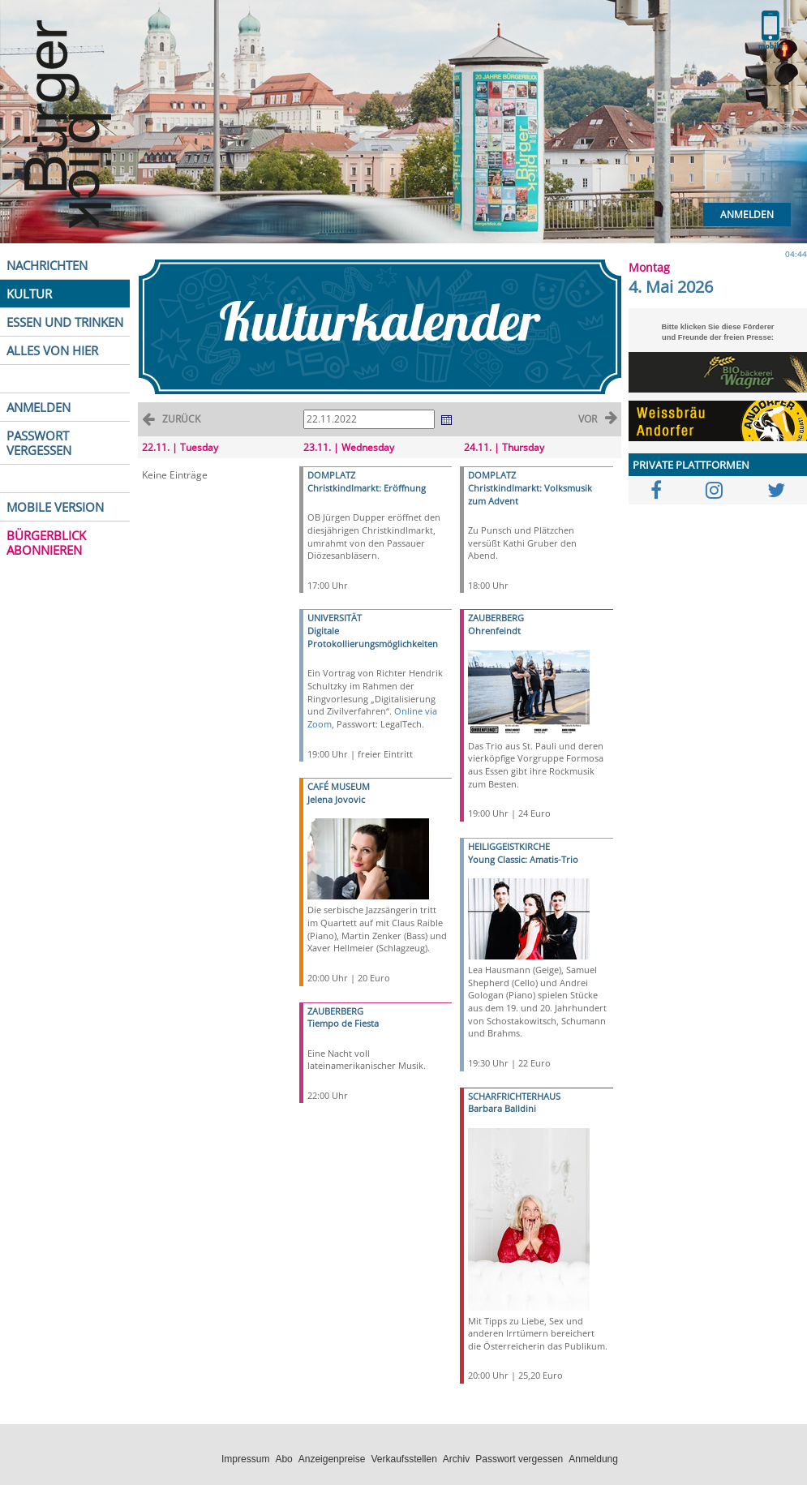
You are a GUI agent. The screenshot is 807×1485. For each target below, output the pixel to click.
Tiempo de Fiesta (343, 1023)
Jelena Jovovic (336, 799)
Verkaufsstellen (403, 1459)
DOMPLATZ (331, 475)
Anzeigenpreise (332, 1459)
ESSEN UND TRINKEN (64, 322)
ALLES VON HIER (52, 350)
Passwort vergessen (519, 1459)
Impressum (245, 1459)
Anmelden (747, 214)
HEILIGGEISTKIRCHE (509, 846)
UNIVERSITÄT (334, 618)
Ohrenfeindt (494, 630)
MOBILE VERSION (55, 507)
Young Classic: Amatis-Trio (523, 859)
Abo (283, 1459)
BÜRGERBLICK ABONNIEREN (46, 542)
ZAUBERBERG (335, 1011)
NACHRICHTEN (47, 265)
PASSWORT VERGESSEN (38, 442)
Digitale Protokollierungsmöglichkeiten (372, 637)
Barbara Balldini (502, 1108)
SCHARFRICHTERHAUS (514, 1096)
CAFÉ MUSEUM (338, 786)
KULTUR (29, 293)
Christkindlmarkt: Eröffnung (366, 488)
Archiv (456, 1459)
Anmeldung (593, 1459)
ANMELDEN (38, 407)
